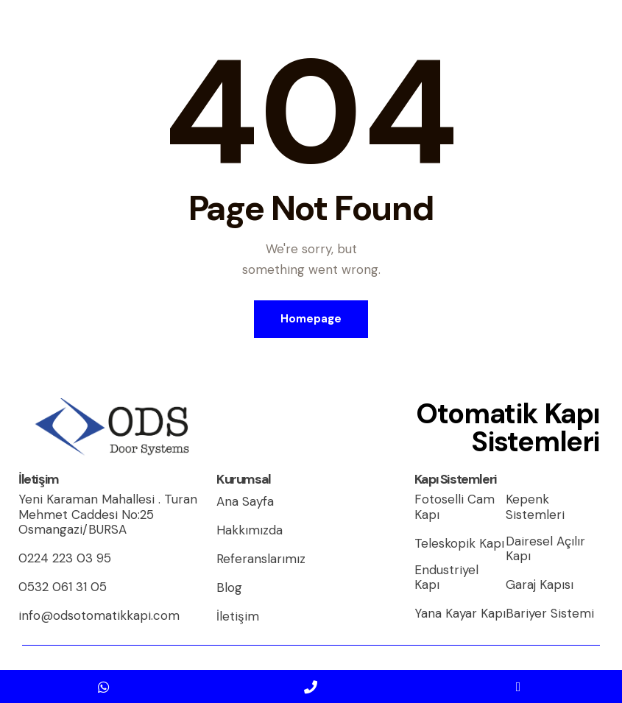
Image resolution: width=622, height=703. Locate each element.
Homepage (311, 318)
